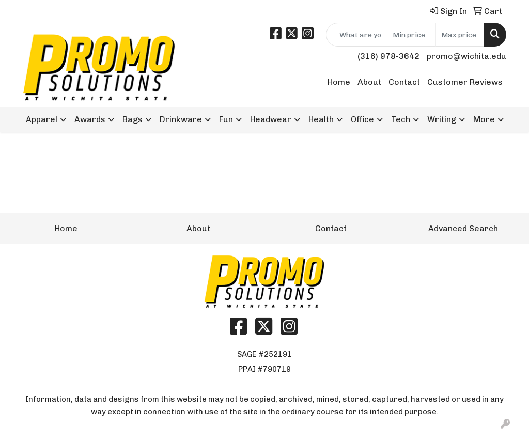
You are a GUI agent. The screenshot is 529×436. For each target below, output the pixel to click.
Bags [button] (132, 119)
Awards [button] (89, 119)
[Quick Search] (356, 35)
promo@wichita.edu (466, 56)
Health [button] (321, 119)
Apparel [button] (41, 119)
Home (339, 82)
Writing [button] (441, 119)
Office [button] (362, 119)
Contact (404, 82)
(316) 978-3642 (388, 56)
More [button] (484, 119)
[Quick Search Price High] (460, 35)
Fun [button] (226, 119)
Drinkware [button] (181, 119)
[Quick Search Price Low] (411, 35)
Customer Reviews (465, 82)
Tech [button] (400, 119)
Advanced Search (463, 228)
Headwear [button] (270, 119)
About (369, 82)
